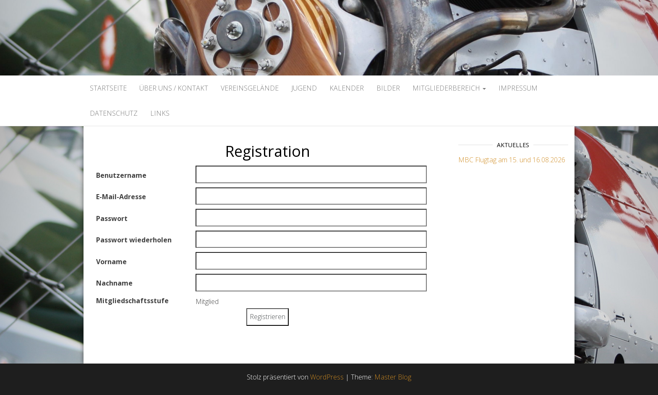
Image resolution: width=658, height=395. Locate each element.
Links (160, 113)
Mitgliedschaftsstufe (132, 300)
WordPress (327, 377)
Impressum (518, 88)
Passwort (112, 218)
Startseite (108, 88)
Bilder (388, 88)
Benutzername (121, 175)
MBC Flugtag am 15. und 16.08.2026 (511, 159)
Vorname (111, 261)
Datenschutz (114, 113)
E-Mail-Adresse (121, 196)
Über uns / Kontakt (173, 88)
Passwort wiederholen (134, 239)
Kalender (346, 88)
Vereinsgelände (250, 88)
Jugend (304, 88)
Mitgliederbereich (449, 88)
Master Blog (392, 377)
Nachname (114, 283)
